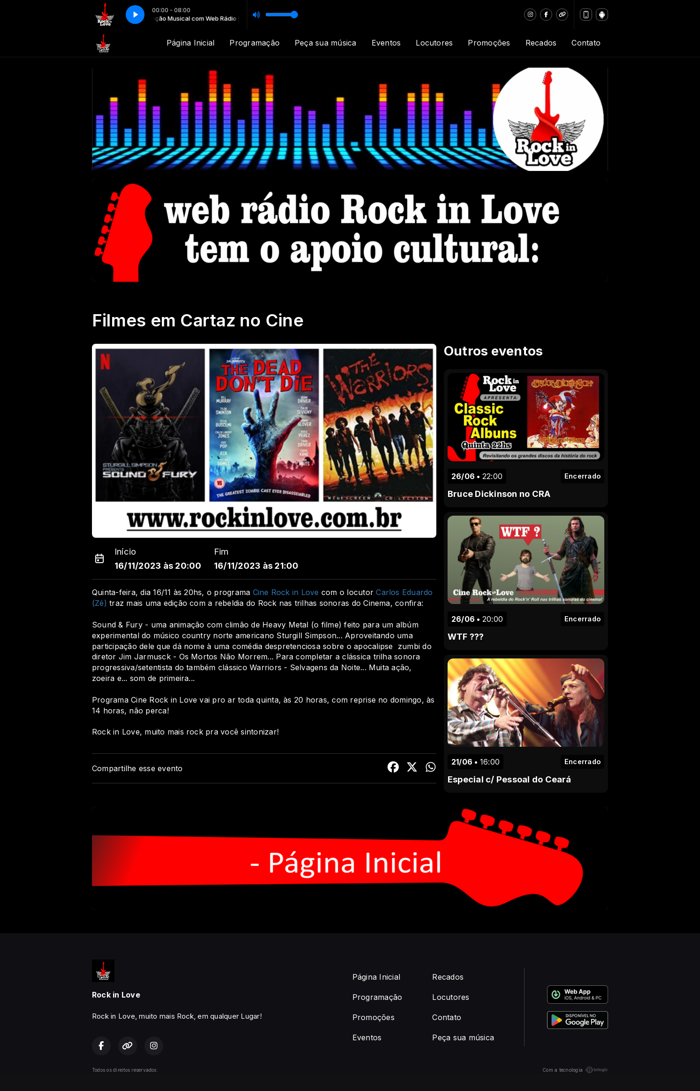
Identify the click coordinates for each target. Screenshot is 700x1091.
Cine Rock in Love (286, 592)
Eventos (386, 42)
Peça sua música (326, 42)
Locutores (434, 42)
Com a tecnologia (575, 1070)
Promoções (489, 42)
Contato (586, 42)
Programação (254, 42)
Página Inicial (190, 42)
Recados (541, 42)
